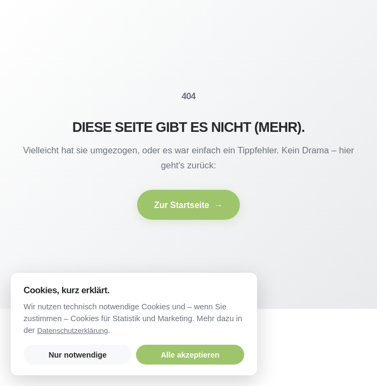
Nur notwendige (78, 355)
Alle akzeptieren (190, 355)
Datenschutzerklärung (72, 330)
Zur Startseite (188, 205)
